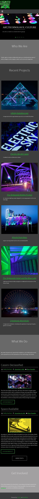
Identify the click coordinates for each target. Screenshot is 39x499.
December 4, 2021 (19, 369)
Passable (32, 369)
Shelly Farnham (7, 369)
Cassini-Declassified (12, 365)
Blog (28, 369)
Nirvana (19, 497)
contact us (3, 488)
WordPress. (25, 497)
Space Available (10, 409)
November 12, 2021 (20, 413)
